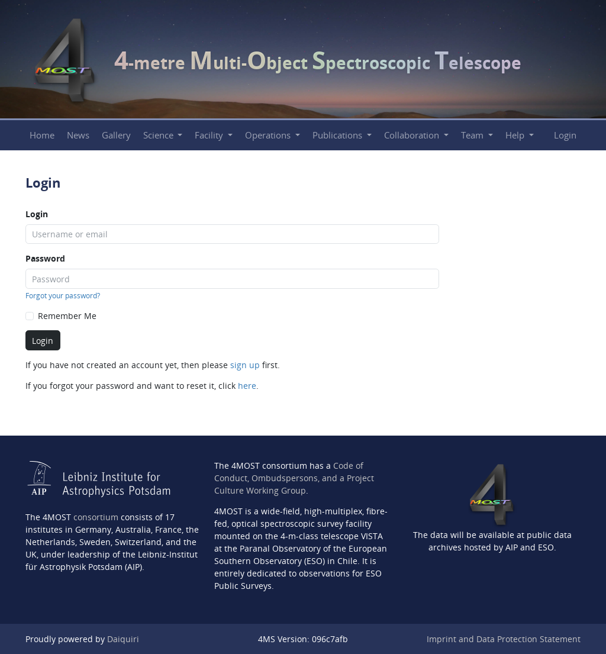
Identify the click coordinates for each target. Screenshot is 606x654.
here (247, 385)
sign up (245, 365)
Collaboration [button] (412, 135)
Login (565, 135)
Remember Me (67, 315)
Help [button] (516, 135)
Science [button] (159, 135)
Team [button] (473, 135)
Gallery (116, 135)
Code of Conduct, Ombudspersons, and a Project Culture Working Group (294, 478)
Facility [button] (210, 135)
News (78, 135)
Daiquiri (123, 639)
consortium (95, 517)
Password (45, 258)
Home (42, 135)
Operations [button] (269, 135)
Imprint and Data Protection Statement (504, 639)
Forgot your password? (62, 296)
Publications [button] (338, 135)
